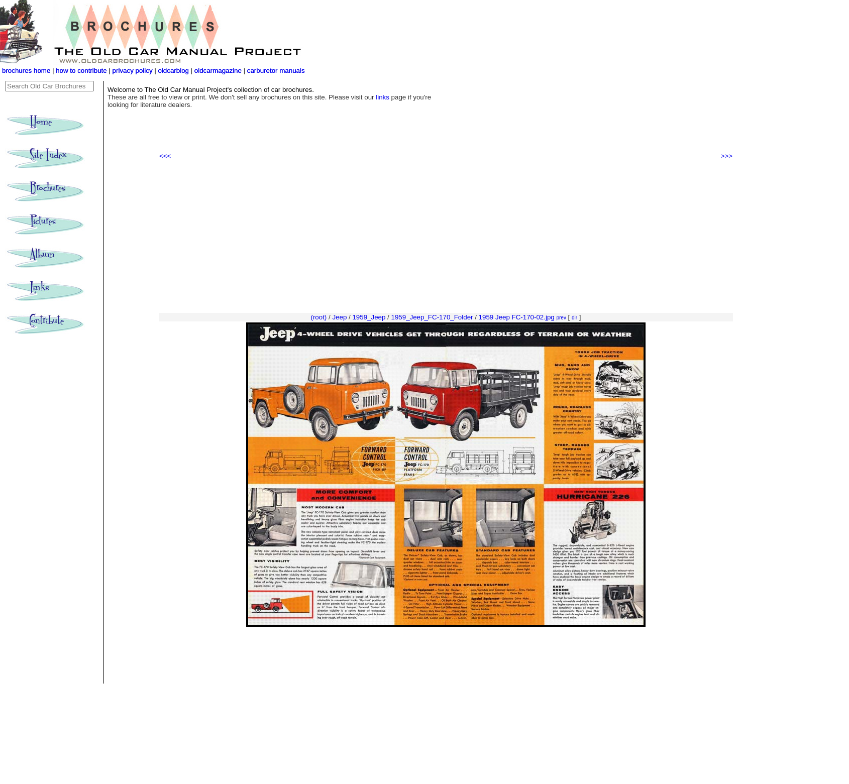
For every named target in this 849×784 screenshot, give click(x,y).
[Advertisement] (446, 236)
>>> (726, 156)
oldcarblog (173, 70)
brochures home (26, 70)
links (382, 97)
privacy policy (134, 70)
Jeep (339, 317)
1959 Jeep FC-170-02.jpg (517, 317)
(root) (318, 317)
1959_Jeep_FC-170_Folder (432, 317)
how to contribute (81, 70)
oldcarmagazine (219, 70)
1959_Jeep (368, 317)
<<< (165, 156)
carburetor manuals (275, 70)
